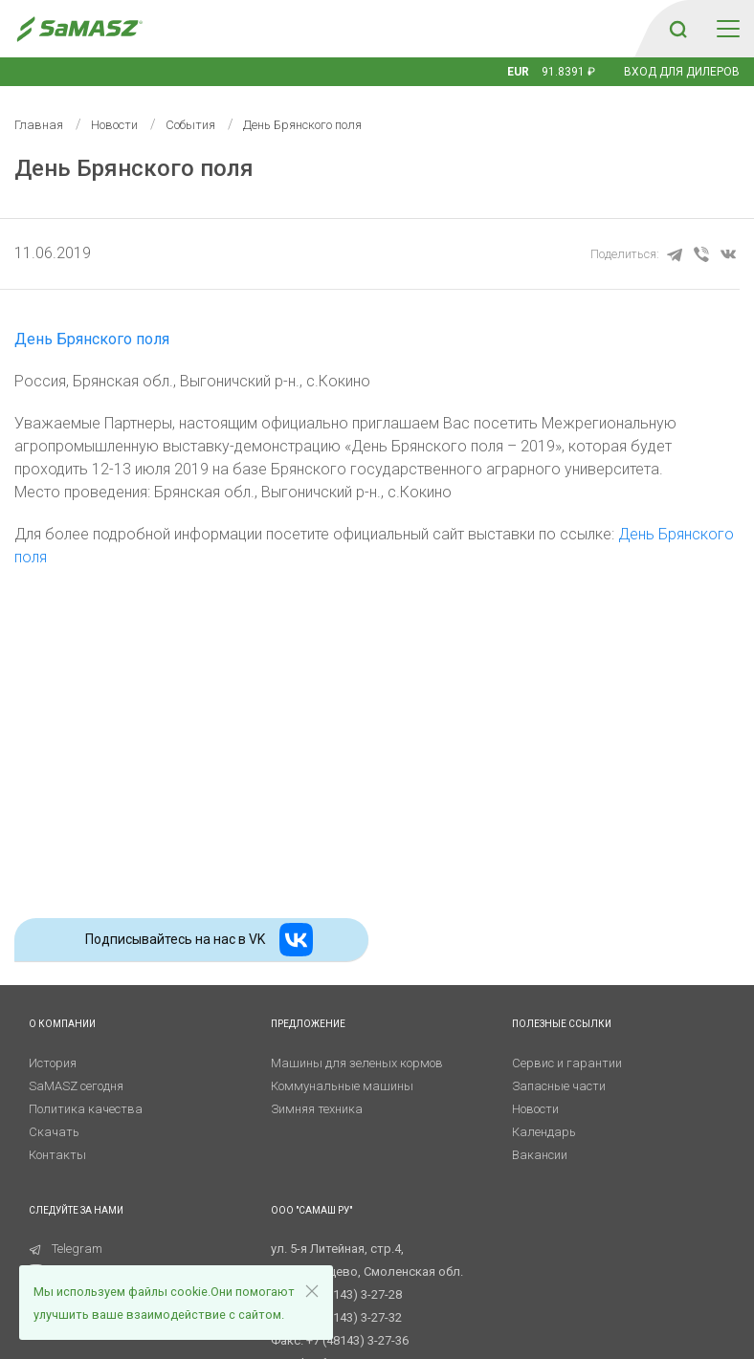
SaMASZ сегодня (76, 1086)
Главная (38, 125)
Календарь (544, 1132)
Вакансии (539, 1155)
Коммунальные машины (342, 1086)
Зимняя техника (317, 1109)
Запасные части (559, 1086)
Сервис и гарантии (567, 1063)
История (53, 1063)
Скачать (54, 1132)
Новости (114, 125)
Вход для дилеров (682, 71)
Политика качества (86, 1109)
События (190, 125)
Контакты (57, 1155)
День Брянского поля (91, 339)
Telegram (65, 1248)
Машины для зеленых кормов (357, 1063)
